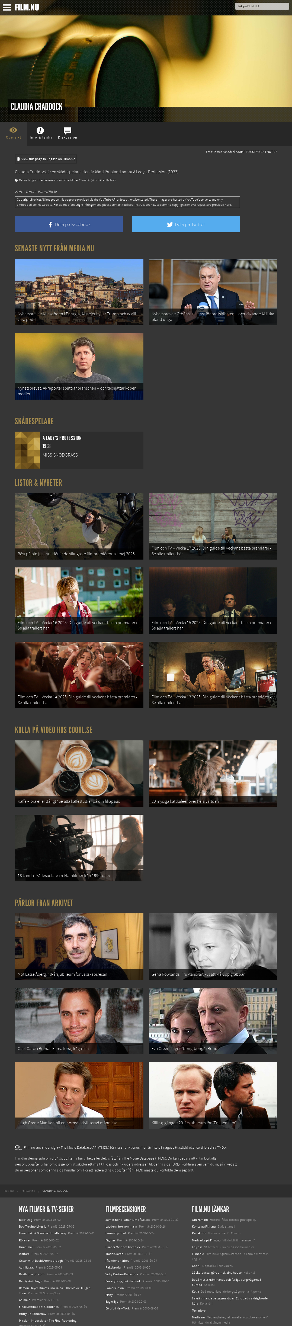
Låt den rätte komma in (121, 1203)
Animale (24, 1277)
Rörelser (24, 1217)
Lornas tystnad (115, 1210)
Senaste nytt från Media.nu (54, 248)
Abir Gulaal (26, 1244)
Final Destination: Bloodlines (39, 1284)
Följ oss (197, 1224)
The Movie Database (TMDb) (144, 1135)
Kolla (195, 1268)
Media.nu (198, 1294)
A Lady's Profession (150, 171)
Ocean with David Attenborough (41, 1237)
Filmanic (198, 1230)
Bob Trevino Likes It (32, 1203)
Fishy (109, 1271)
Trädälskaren (114, 1230)
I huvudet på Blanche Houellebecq (42, 1210)
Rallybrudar (113, 1244)
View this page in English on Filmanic (46, 159)
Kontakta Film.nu (204, 1203)
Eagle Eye (111, 1278)
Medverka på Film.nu (206, 1217)
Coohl (196, 1242)
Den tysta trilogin (30, 1258)
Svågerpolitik (201, 1306)
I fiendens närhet (117, 1237)
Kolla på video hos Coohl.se (53, 718)
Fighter (110, 1217)
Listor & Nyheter (38, 478)
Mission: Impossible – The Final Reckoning (47, 1297)
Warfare (24, 1230)
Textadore (199, 1287)
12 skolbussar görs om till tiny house (217, 1249)
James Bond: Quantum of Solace (127, 1196)
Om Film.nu (200, 1196)
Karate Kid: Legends (32, 1316)
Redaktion (199, 1210)
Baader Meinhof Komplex (122, 1224)
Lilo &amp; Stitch (30, 1309)
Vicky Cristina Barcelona (121, 1251)
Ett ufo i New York (117, 1285)
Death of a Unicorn (31, 1251)
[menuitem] (9, 1167)
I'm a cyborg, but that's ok (123, 1258)
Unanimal (26, 1224)
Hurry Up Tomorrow (32, 1290)
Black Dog (25, 1196)
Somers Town (114, 1265)
